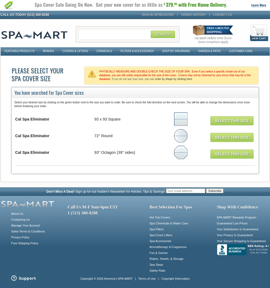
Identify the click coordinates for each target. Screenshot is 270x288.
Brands (48, 51)
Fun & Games (159, 252)
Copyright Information (175, 278)
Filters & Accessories (137, 51)
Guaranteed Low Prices (232, 223)
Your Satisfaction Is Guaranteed (237, 229)
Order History (193, 14)
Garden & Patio (209, 51)
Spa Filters (157, 229)
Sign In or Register (158, 14)
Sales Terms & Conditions (28, 231)
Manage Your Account (25, 225)
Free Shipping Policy (24, 243)
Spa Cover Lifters (161, 235)
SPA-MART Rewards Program (236, 217)
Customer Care (241, 51)
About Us (17, 213)
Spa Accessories (160, 241)
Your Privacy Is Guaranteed (235, 235)
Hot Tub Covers (160, 217)
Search (163, 34)
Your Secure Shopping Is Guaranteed (241, 241)
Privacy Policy (20, 237)
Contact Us (222, 14)
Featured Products (20, 51)
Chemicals (104, 51)
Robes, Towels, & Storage (166, 258)
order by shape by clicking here (173, 79)
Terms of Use (147, 278)
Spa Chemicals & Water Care (169, 223)
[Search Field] (127, 34)
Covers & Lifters (75, 51)
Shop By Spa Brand (176, 51)
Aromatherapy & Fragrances (168, 247)
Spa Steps (156, 264)
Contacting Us (20, 219)
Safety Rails (157, 270)
